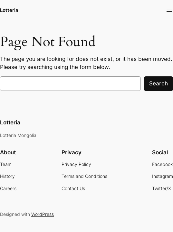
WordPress (42, 214)
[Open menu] (169, 10)
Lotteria (9, 10)
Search (158, 83)
